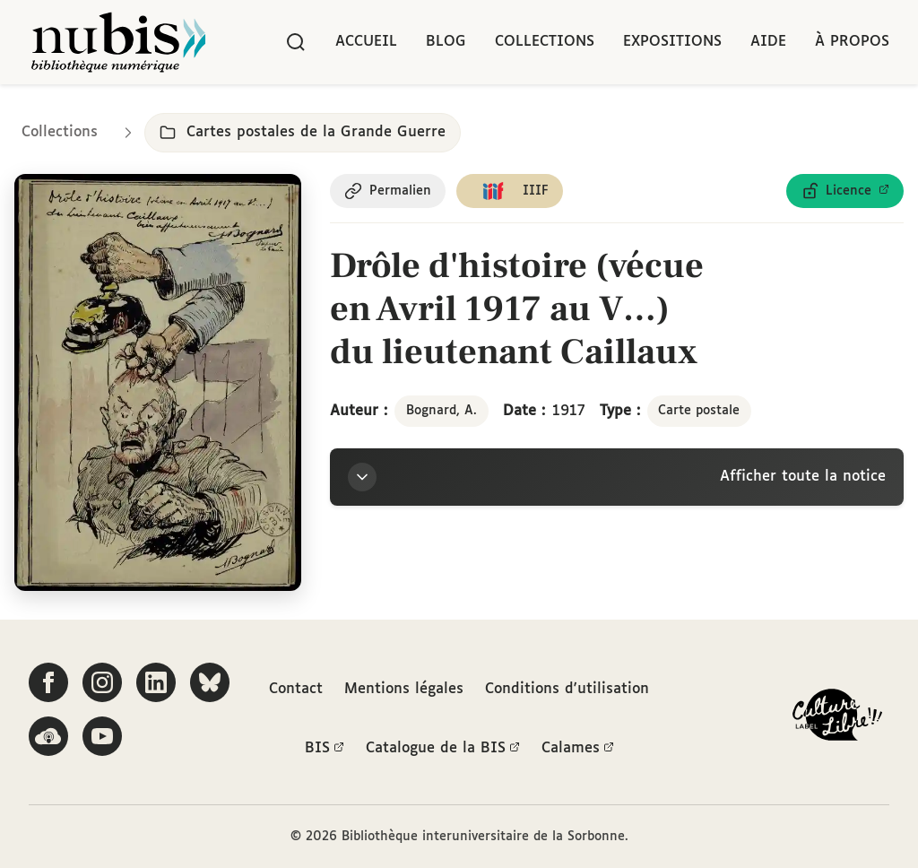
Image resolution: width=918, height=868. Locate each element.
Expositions (672, 41)
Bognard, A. (441, 410)
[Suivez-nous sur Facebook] (48, 682)
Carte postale (699, 410)
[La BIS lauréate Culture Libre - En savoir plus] (837, 719)
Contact (296, 689)
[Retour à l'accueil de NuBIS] (118, 42)
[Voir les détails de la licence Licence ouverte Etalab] (845, 191)
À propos (852, 41)
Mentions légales (403, 689)
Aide (768, 41)
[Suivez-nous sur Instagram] (102, 682)
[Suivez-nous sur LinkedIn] (156, 682)
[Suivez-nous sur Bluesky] (210, 682)
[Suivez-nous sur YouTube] (102, 736)
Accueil (366, 41)
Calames (577, 748)
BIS (324, 748)
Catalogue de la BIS (443, 748)
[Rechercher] (296, 42)
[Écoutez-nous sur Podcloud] (48, 736)
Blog (446, 41)
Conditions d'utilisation (567, 689)
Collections (544, 41)
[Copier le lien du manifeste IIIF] (509, 191)
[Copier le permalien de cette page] (388, 191)
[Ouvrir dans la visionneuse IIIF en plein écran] (157, 382)
